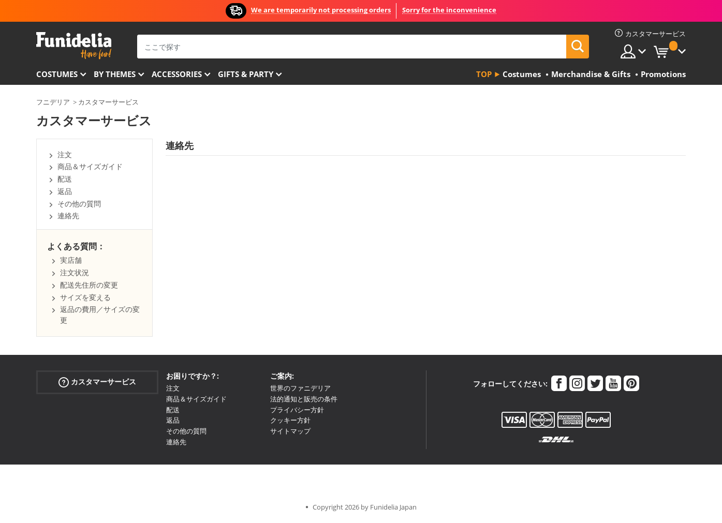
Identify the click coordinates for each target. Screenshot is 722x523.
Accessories (177, 74)
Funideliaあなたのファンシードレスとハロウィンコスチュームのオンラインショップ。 (73, 45)
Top (484, 74)
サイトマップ (290, 431)
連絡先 (68, 215)
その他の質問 (79, 203)
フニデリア (53, 102)
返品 (64, 191)
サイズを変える (85, 297)
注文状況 (74, 272)
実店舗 (71, 260)
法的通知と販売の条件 (303, 399)
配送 (64, 179)
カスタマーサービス (108, 102)
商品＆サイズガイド (90, 166)
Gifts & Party (245, 74)
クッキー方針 (290, 420)
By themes (115, 74)
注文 (64, 154)
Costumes (57, 74)
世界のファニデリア (300, 388)
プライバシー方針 (297, 409)
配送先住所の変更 (89, 285)
